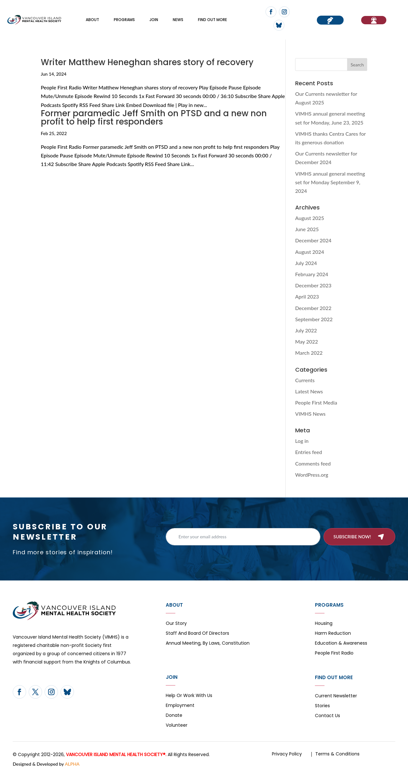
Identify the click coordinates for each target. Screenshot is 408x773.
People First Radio (334, 653)
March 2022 (309, 353)
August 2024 (309, 252)
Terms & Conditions (337, 754)
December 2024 (313, 240)
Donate (174, 715)
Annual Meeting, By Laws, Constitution (208, 643)
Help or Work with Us (189, 696)
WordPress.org (311, 475)
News (178, 19)
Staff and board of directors (197, 633)
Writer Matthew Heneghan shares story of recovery (147, 62)
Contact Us (327, 716)
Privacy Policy (287, 754)
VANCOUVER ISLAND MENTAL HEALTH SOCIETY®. (116, 754)
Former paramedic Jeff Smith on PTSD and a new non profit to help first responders (154, 117)
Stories (322, 706)
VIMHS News (310, 414)
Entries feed (308, 452)
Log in (302, 441)
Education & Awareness (341, 643)
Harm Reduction (333, 633)
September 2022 (314, 319)
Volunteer (176, 725)
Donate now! (330, 20)
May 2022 (306, 341)
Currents (305, 380)
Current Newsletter (336, 696)
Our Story (176, 623)
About (92, 19)
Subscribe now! (352, 536)
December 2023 (313, 285)
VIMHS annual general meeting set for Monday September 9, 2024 (330, 182)
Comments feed (313, 463)
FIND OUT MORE (212, 19)
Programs (124, 19)
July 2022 (306, 330)
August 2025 (309, 218)
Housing (323, 623)
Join (153, 19)
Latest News (309, 391)
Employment (180, 706)
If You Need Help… (373, 20)
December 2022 (313, 308)
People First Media (316, 402)
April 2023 (307, 296)
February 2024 (311, 274)
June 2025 (307, 229)
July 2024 (306, 263)
